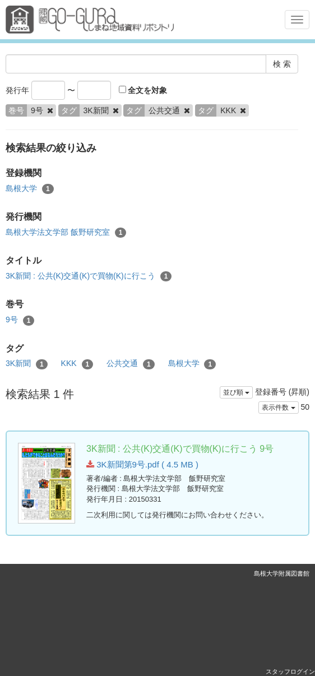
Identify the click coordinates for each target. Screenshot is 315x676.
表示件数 (278, 407)
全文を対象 (143, 90)
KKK (77, 364)
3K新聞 (27, 364)
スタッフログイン (290, 671)
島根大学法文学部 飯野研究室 (66, 233)
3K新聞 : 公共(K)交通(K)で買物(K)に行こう (89, 276)
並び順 (236, 392)
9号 (20, 320)
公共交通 (130, 364)
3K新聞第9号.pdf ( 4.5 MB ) (142, 464)
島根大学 (30, 189)
